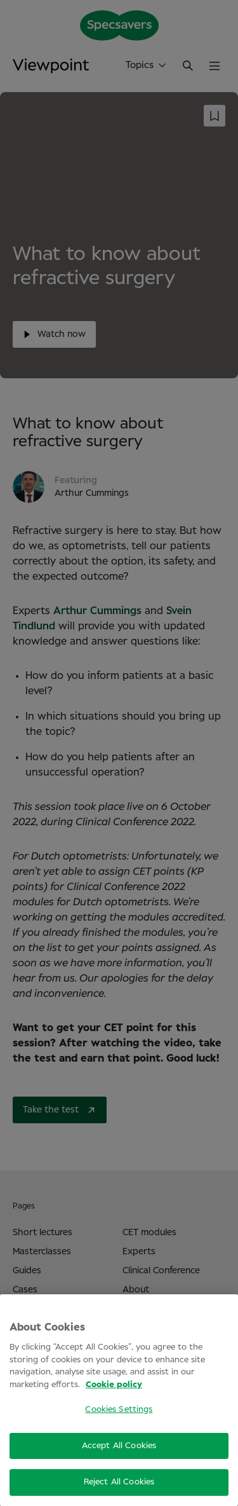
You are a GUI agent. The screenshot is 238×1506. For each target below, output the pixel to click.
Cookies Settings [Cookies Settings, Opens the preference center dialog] (118, 1410)
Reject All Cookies (119, 1482)
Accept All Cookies (119, 1446)
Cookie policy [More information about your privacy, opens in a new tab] (114, 1385)
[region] (119, 1400)
